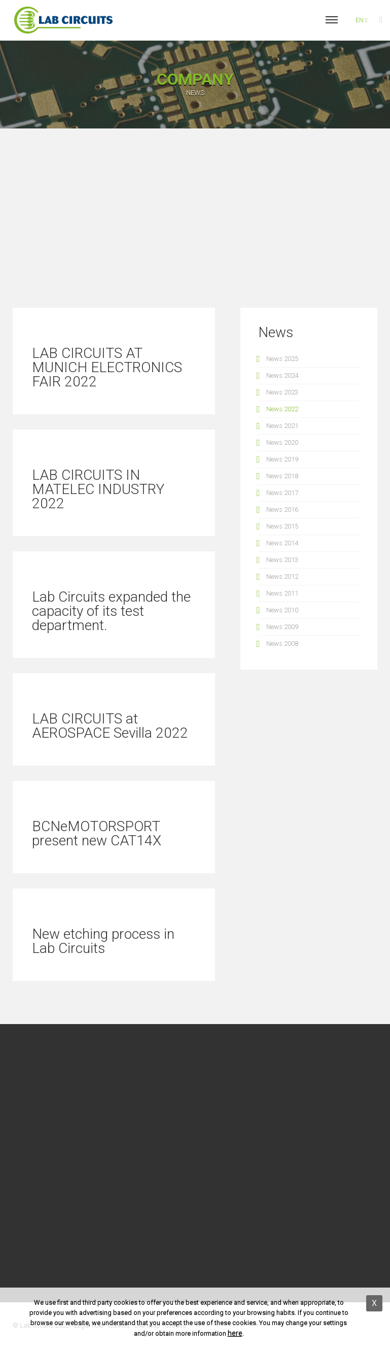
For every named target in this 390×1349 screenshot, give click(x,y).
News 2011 (282, 593)
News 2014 (282, 543)
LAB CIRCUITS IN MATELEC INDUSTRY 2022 (98, 489)
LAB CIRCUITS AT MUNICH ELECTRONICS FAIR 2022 (107, 367)
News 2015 (282, 526)
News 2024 (282, 375)
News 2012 (282, 576)
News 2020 (282, 442)
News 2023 (282, 392)
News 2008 (282, 643)
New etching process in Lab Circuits (103, 941)
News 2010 (282, 610)
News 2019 (282, 459)
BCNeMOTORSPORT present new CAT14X (96, 833)
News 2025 (282, 359)
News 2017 (282, 493)
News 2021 (282, 426)
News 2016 (282, 509)
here (235, 1333)
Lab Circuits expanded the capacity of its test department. (111, 611)
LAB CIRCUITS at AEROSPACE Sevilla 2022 (110, 725)
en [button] (361, 20)
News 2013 (282, 560)
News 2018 (282, 476)
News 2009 (282, 627)
